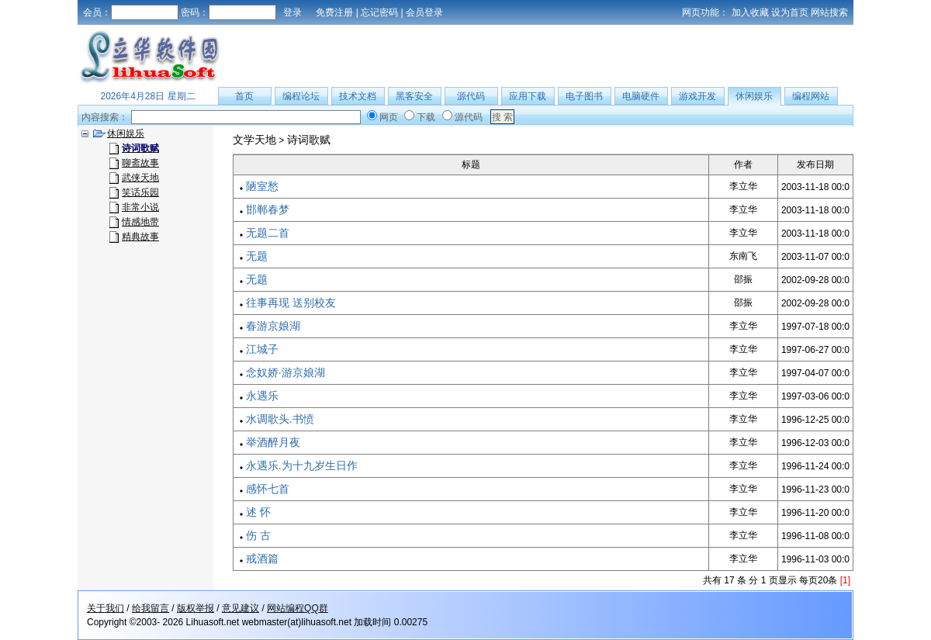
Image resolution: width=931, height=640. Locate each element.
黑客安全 (414, 96)
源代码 (471, 96)
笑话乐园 (140, 192)
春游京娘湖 (273, 326)
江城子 (262, 349)
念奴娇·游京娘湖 (285, 372)
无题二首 (267, 233)
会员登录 (424, 12)
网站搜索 (829, 12)
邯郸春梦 (267, 209)
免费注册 (334, 12)
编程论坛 (301, 96)
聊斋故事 (140, 162)
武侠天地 (140, 177)
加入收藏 (750, 12)
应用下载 (527, 96)
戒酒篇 (262, 558)
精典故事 (140, 236)
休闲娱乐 (754, 96)
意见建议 (240, 608)
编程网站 (810, 96)
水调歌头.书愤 (280, 419)
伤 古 (258, 535)
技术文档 (357, 96)
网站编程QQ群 (297, 608)
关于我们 (105, 608)
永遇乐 (262, 395)
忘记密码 (379, 12)
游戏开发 (697, 96)
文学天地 (254, 139)
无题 (257, 256)
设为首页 (789, 12)
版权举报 (195, 608)
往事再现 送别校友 (291, 302)
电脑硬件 (640, 96)
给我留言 (150, 608)
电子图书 (584, 96)
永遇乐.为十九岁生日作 (302, 465)
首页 (244, 96)
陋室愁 (262, 186)
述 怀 (258, 512)
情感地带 (140, 221)
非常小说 (140, 207)
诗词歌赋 (309, 139)
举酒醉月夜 (273, 442)
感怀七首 (267, 489)
